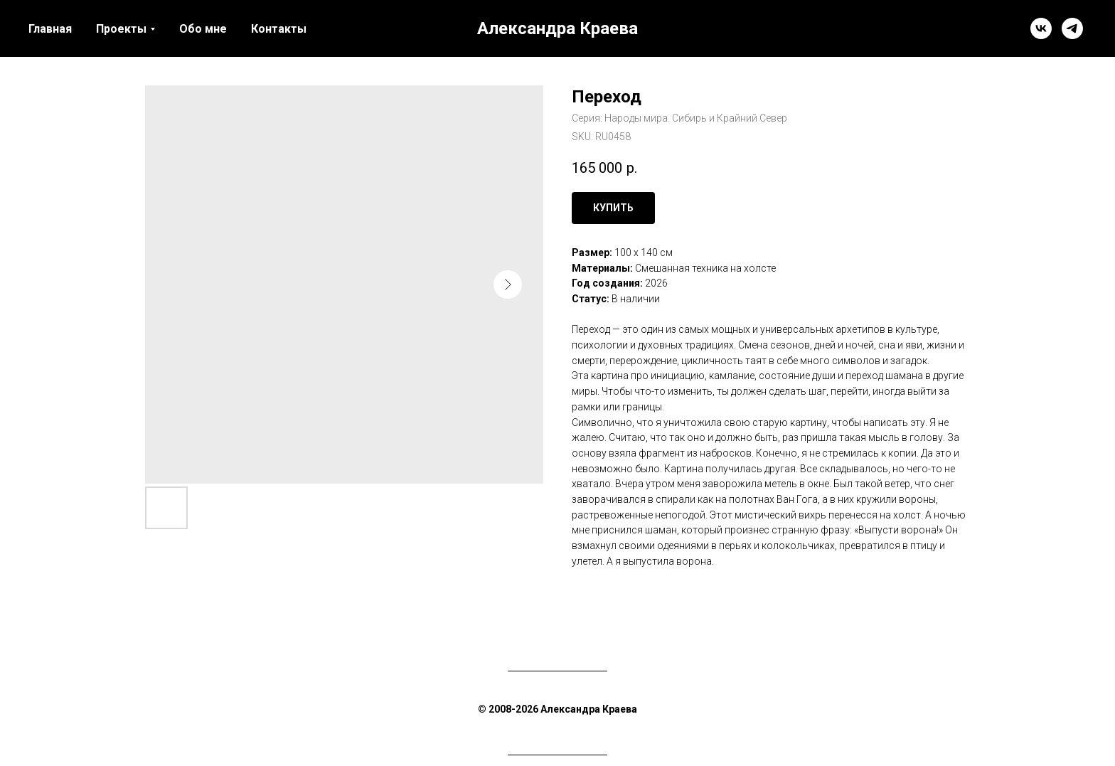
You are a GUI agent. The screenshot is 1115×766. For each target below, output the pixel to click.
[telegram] (1072, 28)
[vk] (1041, 28)
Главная (50, 29)
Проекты (121, 29)
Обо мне (203, 29)
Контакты (278, 29)
